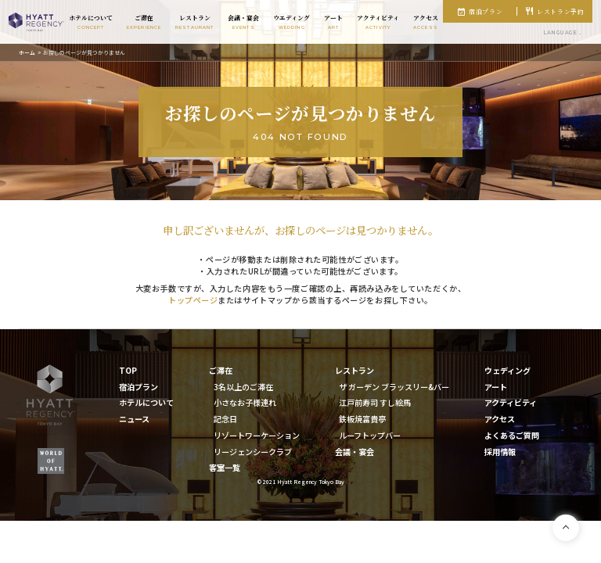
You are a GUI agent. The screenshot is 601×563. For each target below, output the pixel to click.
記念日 (225, 419)
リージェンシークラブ (253, 451)
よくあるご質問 (511, 435)
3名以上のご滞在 (243, 387)
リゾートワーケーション (257, 435)
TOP (128, 370)
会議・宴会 (354, 451)
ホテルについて (146, 402)
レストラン (354, 370)
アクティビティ (510, 402)
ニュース (134, 419)
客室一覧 (224, 467)
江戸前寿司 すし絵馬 (375, 402)
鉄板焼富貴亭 (362, 419)
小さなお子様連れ (245, 402)
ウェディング (507, 370)
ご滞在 (220, 370)
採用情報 (500, 451)
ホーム (27, 52)
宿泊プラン (485, 11)
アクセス (499, 419)
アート (495, 387)
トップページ (193, 300)
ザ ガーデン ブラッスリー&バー (394, 387)
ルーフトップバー (370, 435)
